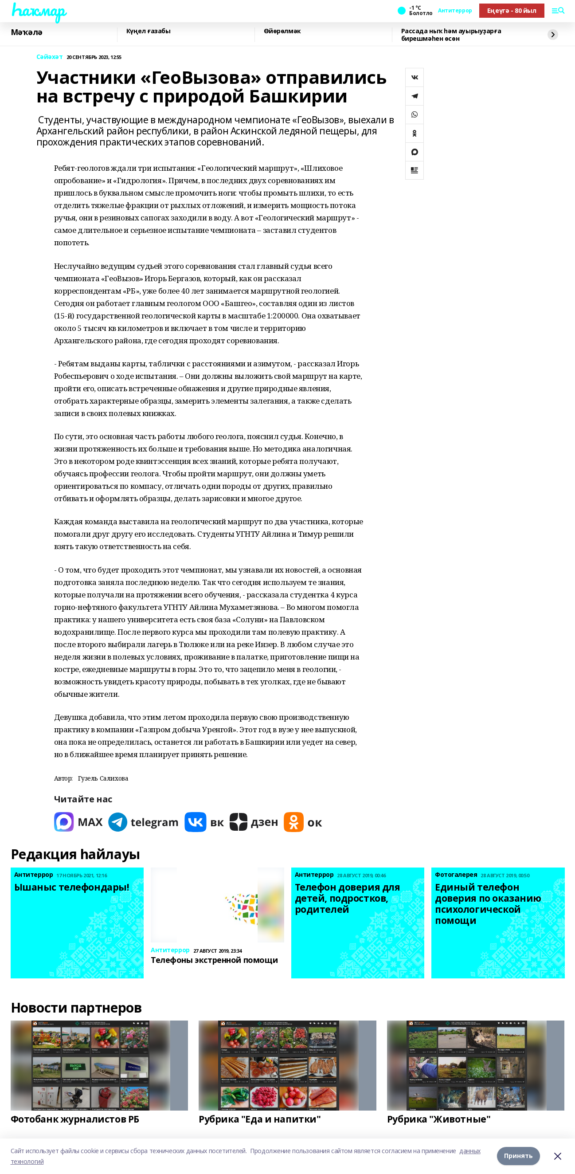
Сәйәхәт (49, 57)
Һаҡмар (38, 9)
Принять (518, 1156)
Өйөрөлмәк (282, 31)
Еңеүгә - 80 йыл (511, 10)
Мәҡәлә (27, 32)
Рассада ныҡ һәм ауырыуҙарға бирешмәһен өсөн (451, 34)
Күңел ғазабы (148, 31)
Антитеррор (455, 10)
